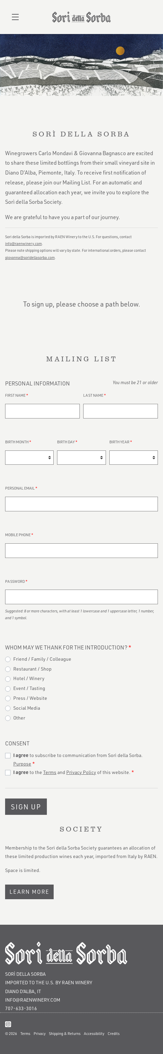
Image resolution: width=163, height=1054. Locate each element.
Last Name (94, 395)
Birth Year (120, 441)
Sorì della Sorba (81, 17)
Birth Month (18, 441)
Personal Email (21, 488)
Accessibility (94, 1033)
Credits (114, 1033)
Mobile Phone (19, 534)
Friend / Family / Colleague (42, 659)
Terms (49, 772)
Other (19, 717)
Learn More (29, 891)
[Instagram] (8, 1024)
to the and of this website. (73, 772)
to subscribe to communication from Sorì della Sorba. (78, 759)
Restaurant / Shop (32, 668)
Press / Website (30, 698)
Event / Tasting (29, 688)
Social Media (26, 708)
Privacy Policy (81, 772)
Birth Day (67, 441)
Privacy (40, 1033)
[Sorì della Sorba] (81, 953)
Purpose (22, 763)
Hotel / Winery (28, 678)
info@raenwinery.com (32, 1000)
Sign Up (26, 806)
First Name (16, 395)
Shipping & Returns (64, 1033)
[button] (17, 17)
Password (16, 581)
